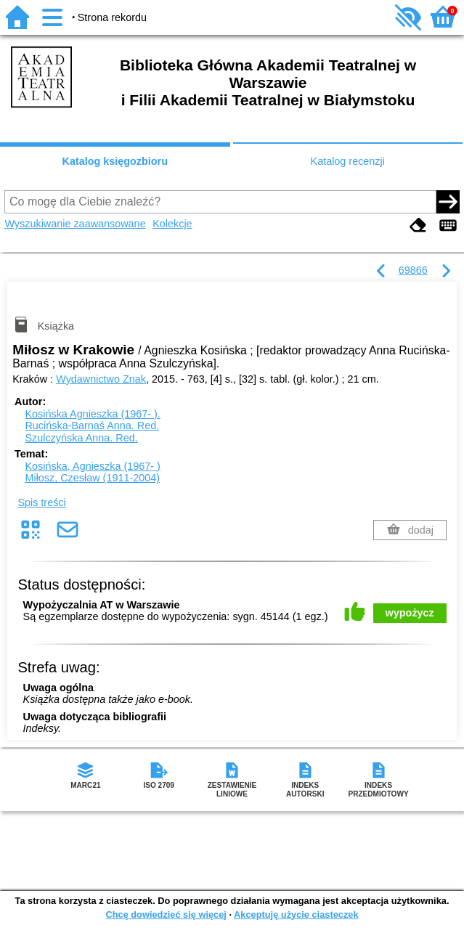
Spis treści (41, 502)
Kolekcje (172, 223)
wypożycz (410, 613)
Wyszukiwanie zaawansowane (74, 223)
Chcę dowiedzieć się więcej (165, 914)
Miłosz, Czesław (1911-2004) (92, 478)
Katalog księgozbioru (115, 161)
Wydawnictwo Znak (101, 379)
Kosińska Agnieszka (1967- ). (92, 414)
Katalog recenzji (348, 161)
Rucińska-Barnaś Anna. (92, 425)
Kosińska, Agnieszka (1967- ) (92, 466)
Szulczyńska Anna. (81, 438)
